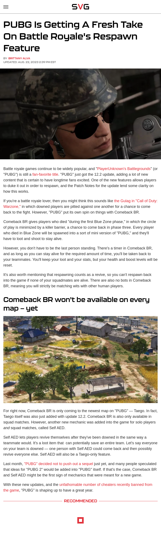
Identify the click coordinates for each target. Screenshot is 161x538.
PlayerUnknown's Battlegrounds (124, 169)
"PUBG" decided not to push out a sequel (58, 464)
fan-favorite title (45, 174)
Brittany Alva (19, 58)
